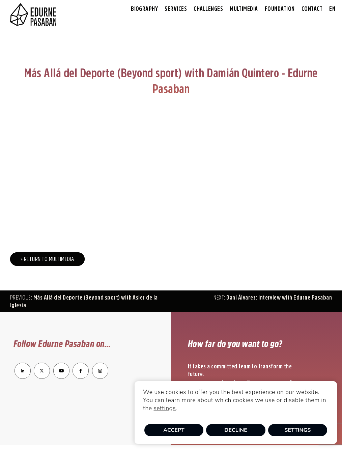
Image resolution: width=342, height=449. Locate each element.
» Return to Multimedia (47, 259)
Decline (235, 430)
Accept (173, 430)
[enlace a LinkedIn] (23, 377)
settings (164, 408)
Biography (144, 9)
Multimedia (244, 9)
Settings (297, 430)
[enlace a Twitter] (42, 377)
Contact (312, 9)
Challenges (208, 9)
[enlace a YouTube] (61, 377)
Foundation (280, 9)
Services (176, 9)
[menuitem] (332, 9)
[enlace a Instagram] (100, 377)
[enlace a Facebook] (81, 377)
